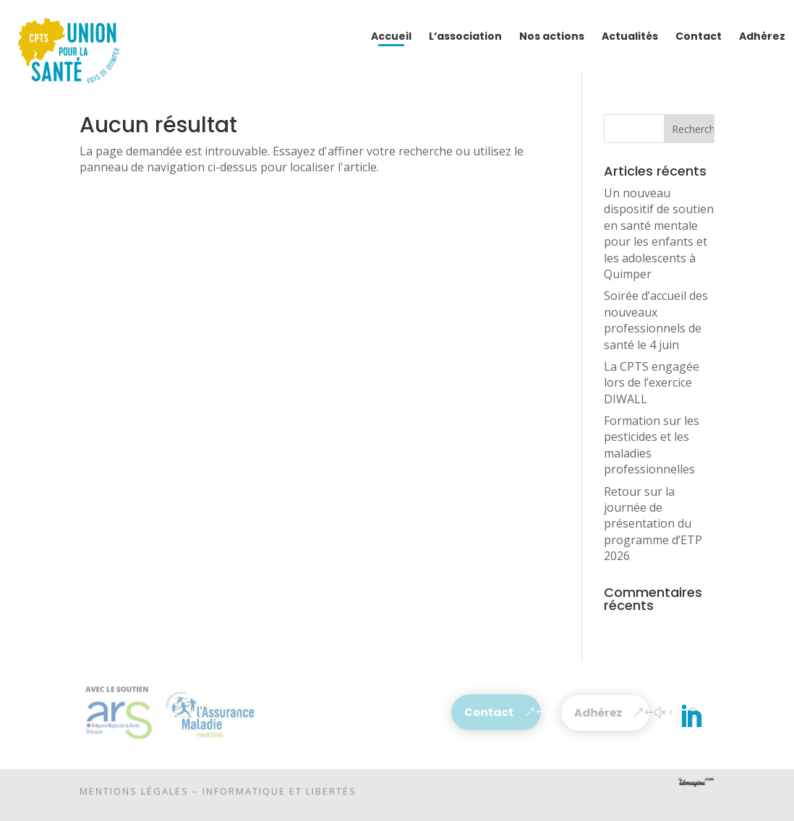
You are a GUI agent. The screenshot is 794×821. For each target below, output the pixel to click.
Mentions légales (134, 793)
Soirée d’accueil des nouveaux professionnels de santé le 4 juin (656, 320)
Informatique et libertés (279, 793)
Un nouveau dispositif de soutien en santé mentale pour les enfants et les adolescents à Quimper (659, 233)
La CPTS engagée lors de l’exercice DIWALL (651, 382)
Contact (489, 711)
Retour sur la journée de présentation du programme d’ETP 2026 (653, 523)
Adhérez (598, 713)
